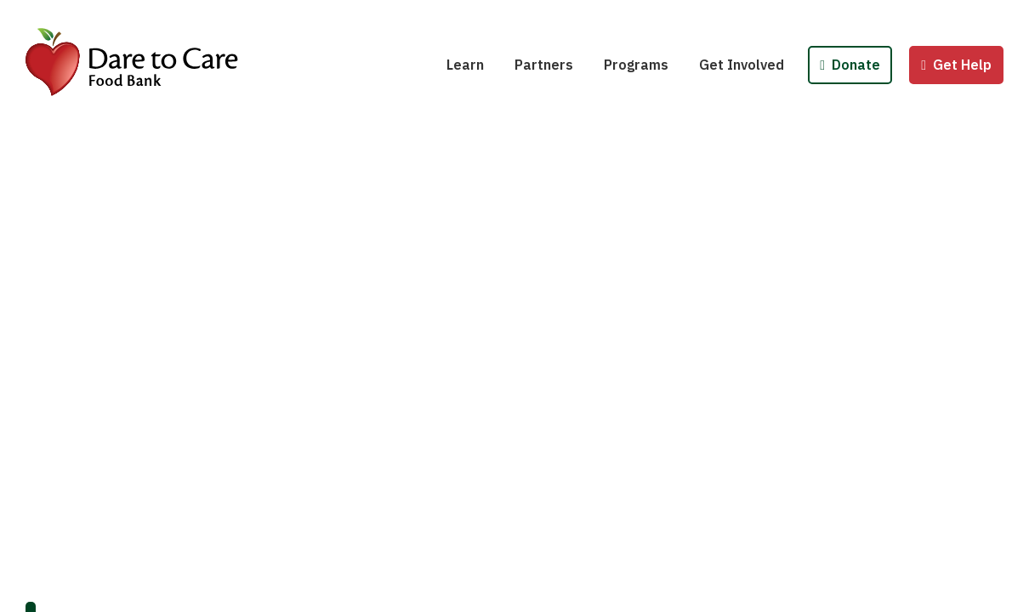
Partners (543, 64)
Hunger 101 (494, 15)
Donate (850, 64)
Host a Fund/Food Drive (786, 15)
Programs (636, 64)
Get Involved (741, 64)
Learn (465, 64)
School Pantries (666, 15)
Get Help (956, 64)
